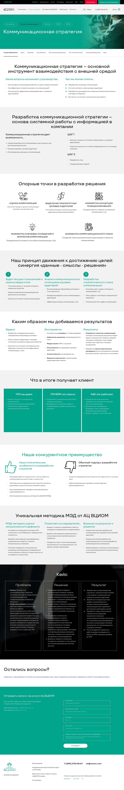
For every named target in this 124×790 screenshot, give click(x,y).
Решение (30, 52)
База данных (44, 2)
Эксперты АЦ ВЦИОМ (49, 9)
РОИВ (58, 24)
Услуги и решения (34, 9)
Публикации (63, 9)
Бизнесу (47, 24)
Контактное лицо (72, 709)
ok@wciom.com (21, 710)
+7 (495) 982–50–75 (26, 708)
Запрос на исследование (109, 2)
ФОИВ (68, 24)
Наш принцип (41, 52)
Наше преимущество (93, 52)
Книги (53, 2)
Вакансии (69, 2)
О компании (22, 9)
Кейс (105, 52)
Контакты (73, 9)
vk (82, 779)
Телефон (69, 717)
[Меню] (84, 9)
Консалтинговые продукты (30, 24)
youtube (76, 779)
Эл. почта (69, 726)
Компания (69, 701)
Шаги (22, 52)
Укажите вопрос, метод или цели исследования (83, 734)
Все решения (10, 24)
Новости (35, 2)
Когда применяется (11, 52)
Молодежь (60, 2)
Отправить (75, 746)
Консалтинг (91, 2)
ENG (81, 2)
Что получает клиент (76, 52)
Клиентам (8, 2)
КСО (76, 2)
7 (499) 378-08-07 (73, 764)
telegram (67, 779)
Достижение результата (57, 52)
